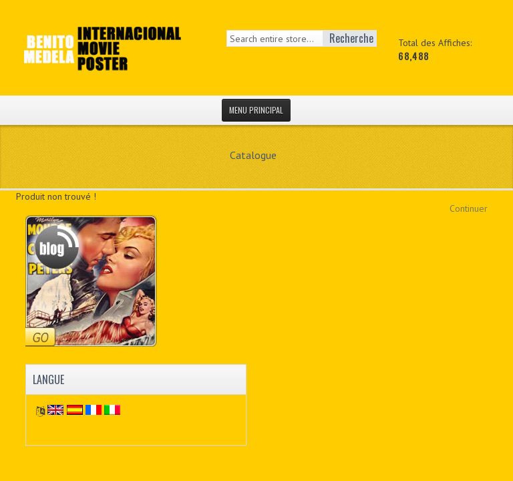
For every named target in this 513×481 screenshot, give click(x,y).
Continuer (469, 208)
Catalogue (253, 155)
